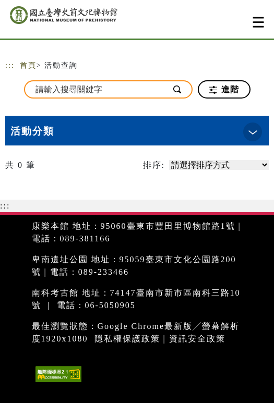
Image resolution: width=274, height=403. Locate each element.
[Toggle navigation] (258, 22)
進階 (224, 89)
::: (10, 65)
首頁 (28, 65)
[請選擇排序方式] (219, 165)
